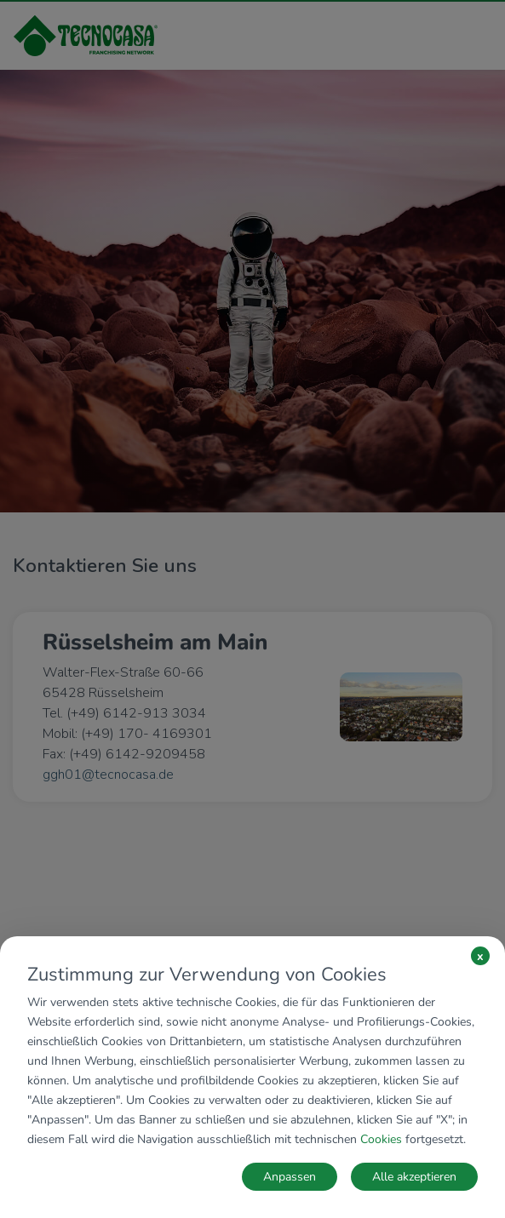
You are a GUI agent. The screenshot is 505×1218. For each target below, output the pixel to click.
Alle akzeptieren (414, 1177)
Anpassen (289, 1177)
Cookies (381, 1139)
